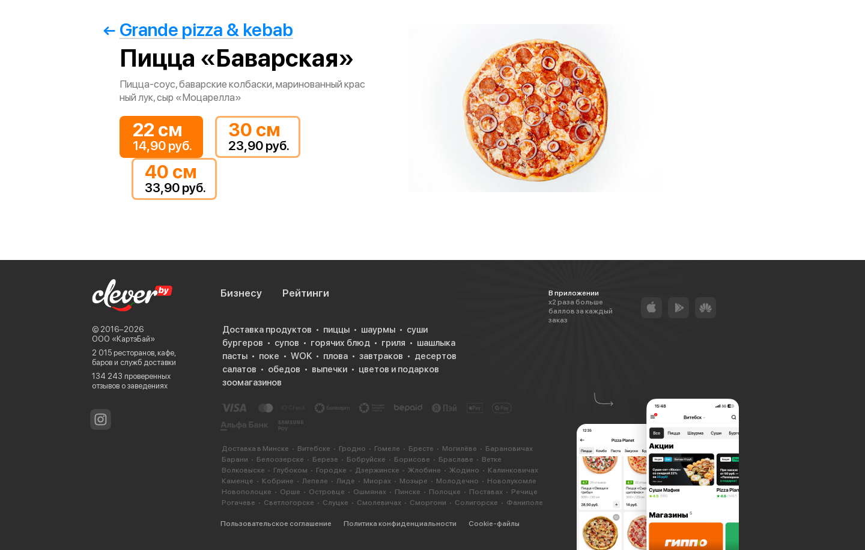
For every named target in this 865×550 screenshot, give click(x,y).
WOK (301, 356)
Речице (524, 492)
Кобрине (278, 481)
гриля (393, 342)
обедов (284, 369)
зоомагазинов (252, 382)
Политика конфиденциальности (400, 523)
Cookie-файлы (494, 523)
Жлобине (424, 470)
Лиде (345, 481)
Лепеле (315, 481)
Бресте (421, 448)
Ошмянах (369, 492)
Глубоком (290, 470)
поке (269, 356)
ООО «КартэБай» (123, 338)
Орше (290, 492)
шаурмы (378, 329)
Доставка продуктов (267, 329)
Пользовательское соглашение (276, 523)
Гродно (352, 448)
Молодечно (457, 481)
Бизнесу (241, 293)
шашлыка (436, 342)
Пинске (407, 492)
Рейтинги (305, 293)
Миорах (377, 481)
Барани (235, 459)
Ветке (492, 459)
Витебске (313, 448)
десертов (435, 356)
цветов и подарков (399, 369)
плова (335, 356)
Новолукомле (511, 481)
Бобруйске (366, 459)
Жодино (464, 470)
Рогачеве (238, 502)
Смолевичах (379, 502)
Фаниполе (524, 502)
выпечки (329, 369)
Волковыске (243, 470)
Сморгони (428, 502)
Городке (331, 470)
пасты (234, 356)
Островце (327, 492)
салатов (239, 369)
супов (287, 342)
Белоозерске (280, 459)
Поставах (486, 492)
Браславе (456, 459)
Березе (325, 459)
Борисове (412, 459)
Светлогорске (289, 502)
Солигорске (476, 502)
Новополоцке (247, 492)
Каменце (237, 481)
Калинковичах (513, 470)
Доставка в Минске (255, 448)
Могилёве (459, 448)
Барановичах (509, 448)
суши (417, 329)
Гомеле (387, 448)
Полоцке (445, 492)
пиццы (336, 329)
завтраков (381, 356)
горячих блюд (340, 342)
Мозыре (413, 481)
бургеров (242, 342)
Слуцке (335, 502)
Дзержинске (377, 470)
